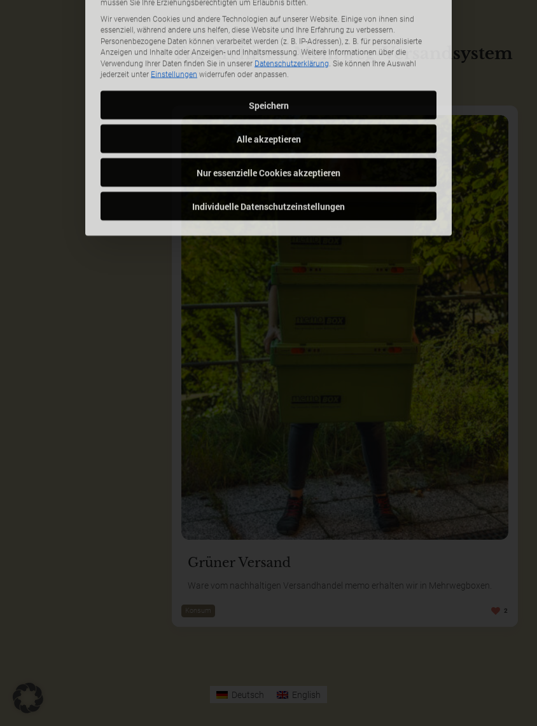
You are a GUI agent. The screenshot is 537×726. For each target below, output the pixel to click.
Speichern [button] (269, 57)
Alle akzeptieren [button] (269, 91)
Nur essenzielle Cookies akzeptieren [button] (268, 124)
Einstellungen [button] (174, 26)
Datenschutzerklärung (292, 15)
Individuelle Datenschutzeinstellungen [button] (268, 158)
